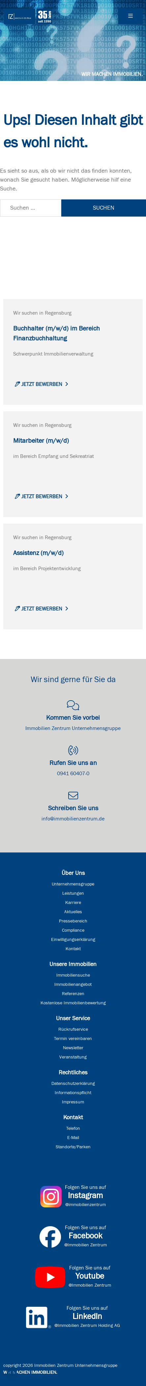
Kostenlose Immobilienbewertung (73, 1003)
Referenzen (73, 993)
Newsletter (73, 1048)
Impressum (73, 1102)
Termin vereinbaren (73, 1038)
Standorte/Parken (73, 1147)
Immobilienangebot (73, 984)
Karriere (73, 902)
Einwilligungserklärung (73, 939)
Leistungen (73, 893)
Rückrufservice (73, 1029)
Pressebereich (73, 921)
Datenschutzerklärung (73, 1083)
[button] (12, 1374)
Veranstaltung (73, 1057)
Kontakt (73, 949)
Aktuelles (73, 912)
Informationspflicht (73, 1093)
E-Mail (73, 1137)
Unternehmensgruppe (73, 884)
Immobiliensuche (73, 975)
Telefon (73, 1128)
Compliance (73, 930)
